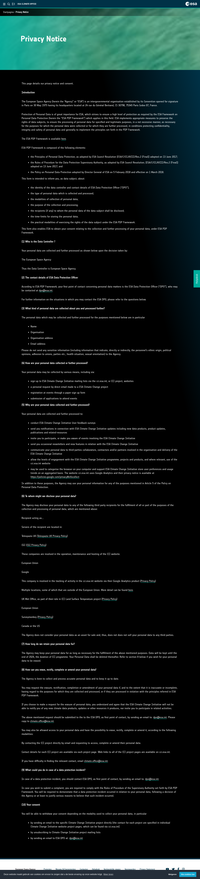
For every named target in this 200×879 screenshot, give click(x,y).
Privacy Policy (148, 581)
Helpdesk (96, 869)
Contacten (84, 869)
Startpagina (8, 12)
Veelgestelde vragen (112, 869)
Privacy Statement (147, 869)
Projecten (48, 869)
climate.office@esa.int (42, 721)
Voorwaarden (130, 869)
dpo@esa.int (45, 290)
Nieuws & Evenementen (66, 869)
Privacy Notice (22, 12)
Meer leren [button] (108, 874)
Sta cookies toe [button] (188, 874)
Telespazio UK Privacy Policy (52, 536)
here (63, 138)
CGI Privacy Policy (36, 545)
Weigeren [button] (172, 874)
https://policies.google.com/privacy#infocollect (55, 476)
